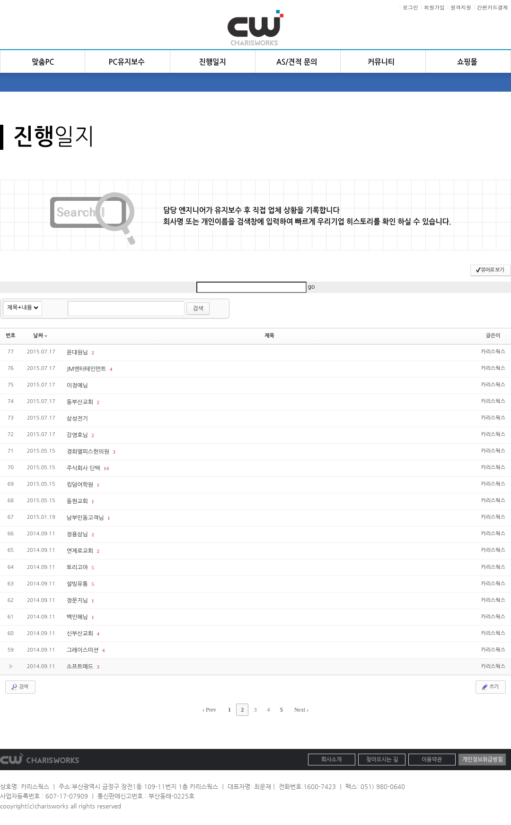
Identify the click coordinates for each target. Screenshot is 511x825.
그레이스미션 (83, 650)
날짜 (40, 335)
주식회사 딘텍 (84, 468)
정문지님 (78, 600)
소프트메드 (81, 667)
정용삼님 (78, 534)
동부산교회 (81, 402)
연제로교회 (81, 551)
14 (106, 468)
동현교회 (78, 501)
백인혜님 (78, 617)
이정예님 (77, 385)
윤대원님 (78, 352)
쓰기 (489, 687)
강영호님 (78, 435)
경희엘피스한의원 (89, 452)
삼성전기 (77, 418)
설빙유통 (78, 584)
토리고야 (78, 567)
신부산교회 (81, 633)
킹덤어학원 (81, 485)
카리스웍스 (493, 351)
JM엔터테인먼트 (87, 369)
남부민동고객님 (86, 518)
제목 (269, 335)
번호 (11, 335)
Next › (301, 709)
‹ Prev (209, 709)
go (311, 287)
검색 (198, 308)
